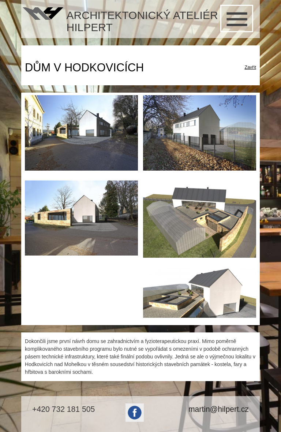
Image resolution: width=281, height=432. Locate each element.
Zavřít (250, 67)
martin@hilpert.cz (218, 409)
